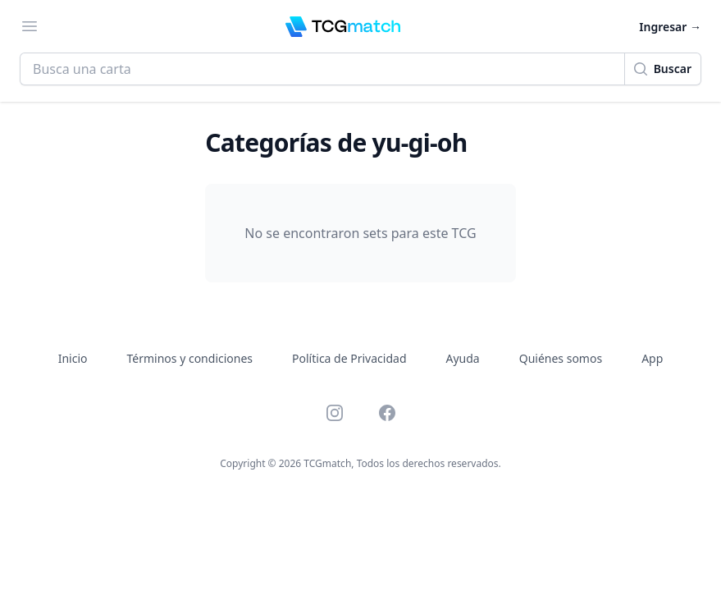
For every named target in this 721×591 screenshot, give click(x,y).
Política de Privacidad (349, 358)
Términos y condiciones (190, 358)
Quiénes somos (560, 358)
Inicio (73, 358)
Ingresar (670, 26)
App (652, 358)
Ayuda (463, 358)
